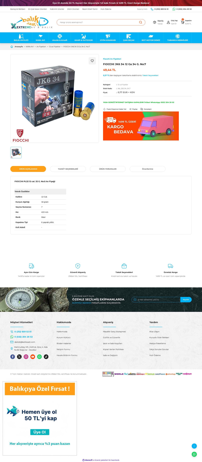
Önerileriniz (147, 169)
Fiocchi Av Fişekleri (112, 59)
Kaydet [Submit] (186, 299)
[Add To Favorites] (92, 60)
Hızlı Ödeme (155, 355)
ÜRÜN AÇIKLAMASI (28, 169)
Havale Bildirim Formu (67, 355)
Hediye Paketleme (157, 343)
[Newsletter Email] (162, 299)
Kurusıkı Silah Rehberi (159, 337)
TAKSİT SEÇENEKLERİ (68, 169)
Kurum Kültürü (63, 337)
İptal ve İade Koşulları (112, 343)
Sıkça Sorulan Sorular (159, 349)
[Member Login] (170, 22)
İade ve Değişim (110, 355)
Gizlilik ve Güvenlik (111, 337)
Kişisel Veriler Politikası (113, 349)
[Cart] (185, 22)
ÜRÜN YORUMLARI (108, 169)
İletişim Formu (63, 349)
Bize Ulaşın (154, 331)
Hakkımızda (62, 331)
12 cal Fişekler (123, 85)
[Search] (101, 22)
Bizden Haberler (64, 343)
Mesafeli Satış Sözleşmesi (114, 331)
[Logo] (31, 22)
